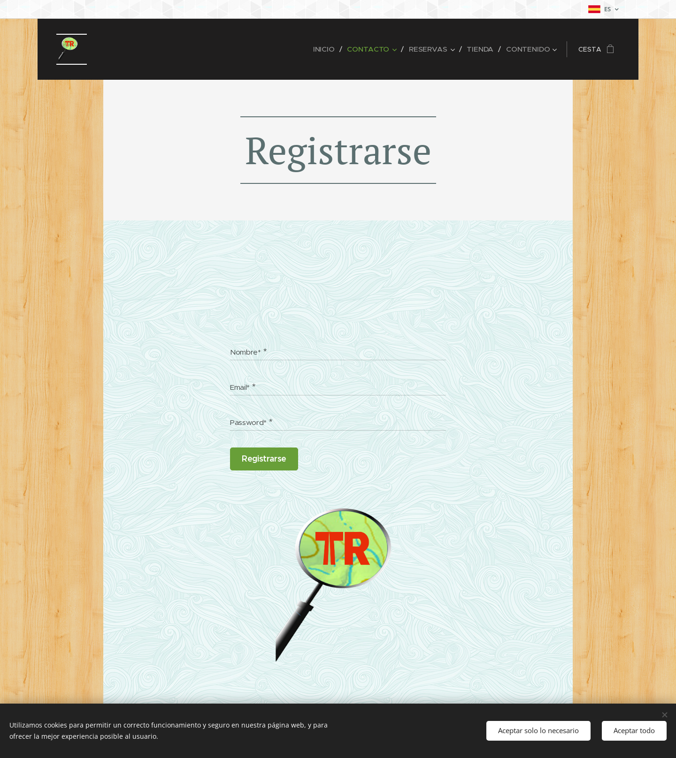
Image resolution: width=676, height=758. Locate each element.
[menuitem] (333, 49)
